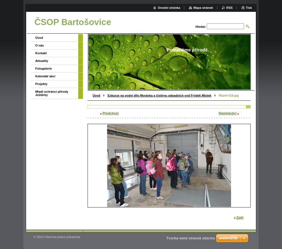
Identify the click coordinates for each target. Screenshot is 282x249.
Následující (228, 113)
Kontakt (41, 53)
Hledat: (201, 26)
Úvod (96, 95)
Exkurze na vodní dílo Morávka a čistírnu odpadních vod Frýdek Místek (160, 95)
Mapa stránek (203, 7)
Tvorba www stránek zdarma (190, 238)
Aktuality (41, 60)
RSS (229, 7)
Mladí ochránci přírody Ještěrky (51, 93)
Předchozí (110, 113)
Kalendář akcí (45, 76)
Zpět (239, 218)
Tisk (249, 7)
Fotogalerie (43, 68)
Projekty (41, 84)
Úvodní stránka (169, 7)
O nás (39, 45)
